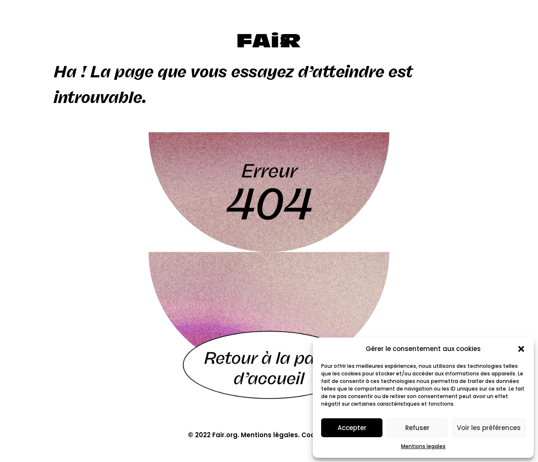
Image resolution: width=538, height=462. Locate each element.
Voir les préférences (489, 427)
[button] (521, 349)
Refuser (417, 427)
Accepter (352, 427)
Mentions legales (423, 446)
